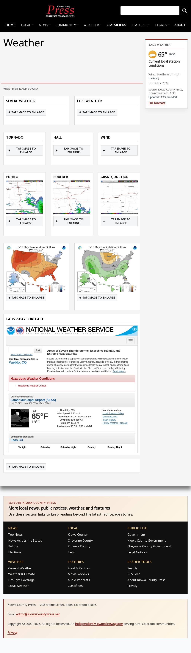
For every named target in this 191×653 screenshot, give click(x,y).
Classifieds (116, 25)
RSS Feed (133, 574)
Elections (14, 552)
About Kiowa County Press (146, 580)
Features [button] (139, 25)
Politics (13, 546)
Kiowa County (77, 534)
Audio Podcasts (79, 580)
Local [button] (26, 25)
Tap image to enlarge (27, 112)
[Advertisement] (166, 228)
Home (10, 25)
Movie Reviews (78, 574)
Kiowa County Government (146, 540)
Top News (15, 534)
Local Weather (18, 586)
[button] (24, 197)
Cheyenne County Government (149, 546)
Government (136, 534)
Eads (71, 552)
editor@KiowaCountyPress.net (38, 614)
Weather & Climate (21, 574)
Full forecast (156, 103)
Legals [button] (161, 25)
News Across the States (25, 540)
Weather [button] (91, 25)
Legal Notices (137, 552)
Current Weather (20, 568)
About (179, 25)
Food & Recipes (79, 568)
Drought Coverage (21, 580)
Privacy (132, 586)
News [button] (43, 25)
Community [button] (66, 25)
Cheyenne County (80, 540)
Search (132, 568)
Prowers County (79, 546)
